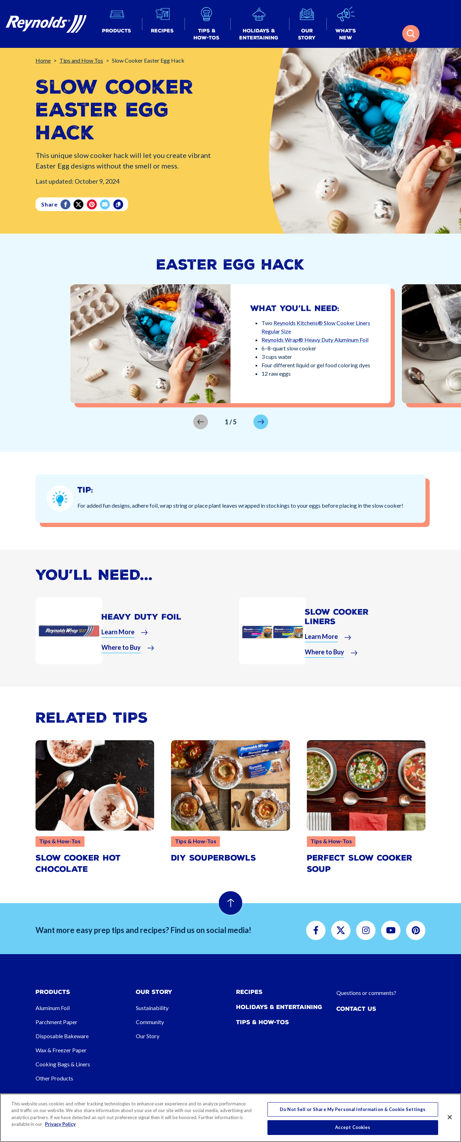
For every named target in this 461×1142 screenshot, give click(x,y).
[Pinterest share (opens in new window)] (92, 204)
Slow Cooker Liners (337, 616)
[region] (230, 1117)
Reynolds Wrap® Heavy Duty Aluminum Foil (314, 339)
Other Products (54, 1078)
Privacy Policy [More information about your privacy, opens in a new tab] (60, 1124)
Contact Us (356, 1008)
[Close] (449, 1117)
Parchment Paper (56, 1022)
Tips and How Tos (81, 60)
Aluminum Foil (53, 1007)
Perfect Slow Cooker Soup (359, 863)
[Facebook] (66, 204)
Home (43, 60)
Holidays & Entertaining (279, 1007)
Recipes (249, 992)
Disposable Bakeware (62, 1036)
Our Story (147, 1036)
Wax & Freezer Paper (61, 1050)
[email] (105, 204)
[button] (116, 24)
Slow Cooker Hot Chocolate (78, 863)
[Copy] (118, 204)
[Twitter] (79, 204)
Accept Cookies (353, 1127)
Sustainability (152, 1007)
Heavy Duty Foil (141, 617)
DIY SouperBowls (213, 858)
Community (150, 1022)
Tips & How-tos (262, 1022)
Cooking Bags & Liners (63, 1064)
